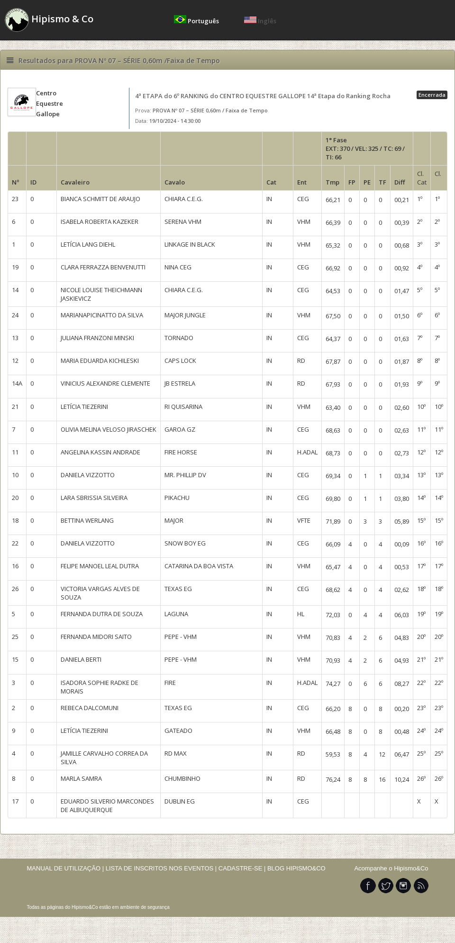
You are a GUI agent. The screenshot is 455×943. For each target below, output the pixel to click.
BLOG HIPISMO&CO (296, 868)
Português (197, 21)
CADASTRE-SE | (242, 868)
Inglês (260, 21)
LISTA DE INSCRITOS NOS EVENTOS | (161, 868)
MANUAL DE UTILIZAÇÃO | (65, 868)
